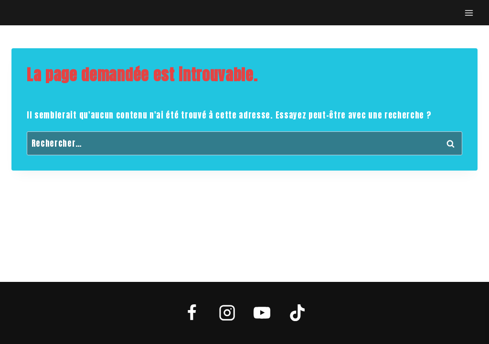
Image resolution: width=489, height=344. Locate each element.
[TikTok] (297, 313)
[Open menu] (469, 12)
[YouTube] (262, 313)
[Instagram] (227, 313)
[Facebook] (192, 313)
